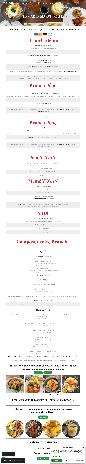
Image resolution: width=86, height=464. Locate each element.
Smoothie (10, 314)
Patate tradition (39, 73)
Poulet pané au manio (41, 275)
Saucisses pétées (40, 256)
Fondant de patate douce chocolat (68, 71)
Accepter (57, 460)
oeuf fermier (50, 52)
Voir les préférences (78, 460)
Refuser (67, 460)
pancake (32, 66)
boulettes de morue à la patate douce (40, 55)
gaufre (48, 66)
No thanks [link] (19, 460)
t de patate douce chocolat (65, 109)
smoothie (27, 76)
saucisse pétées (44, 60)
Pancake (35, 300)
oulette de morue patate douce (38, 258)
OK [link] (14, 460)
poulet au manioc (44, 58)
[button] (83, 447)
